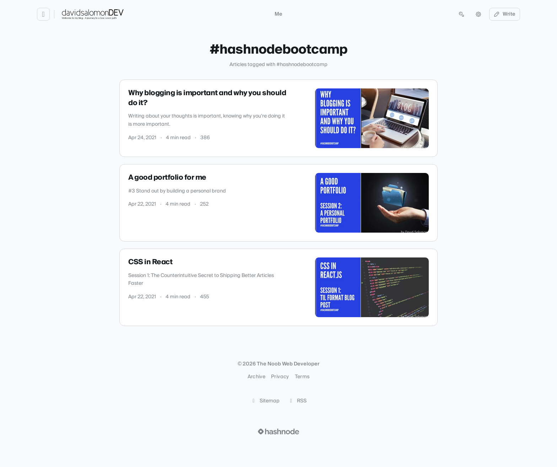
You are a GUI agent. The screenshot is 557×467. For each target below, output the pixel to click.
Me (278, 14)
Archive (256, 377)
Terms (302, 377)
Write (505, 14)
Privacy (280, 377)
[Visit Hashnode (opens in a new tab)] (278, 431)
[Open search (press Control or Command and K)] (461, 14)
